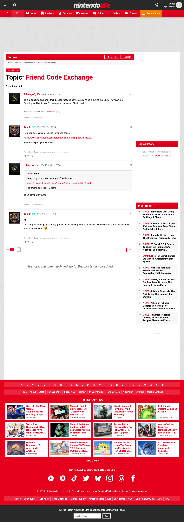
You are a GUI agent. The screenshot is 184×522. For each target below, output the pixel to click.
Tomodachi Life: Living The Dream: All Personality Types (159, 236)
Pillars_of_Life (32, 94)
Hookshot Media (50, 491)
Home (10, 62)
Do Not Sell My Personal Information (131, 491)
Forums (12, 57)
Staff (41, 392)
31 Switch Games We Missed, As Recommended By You (159, 259)
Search (127, 57)
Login (165, 7)
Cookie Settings (155, 392)
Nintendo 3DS (29, 62)
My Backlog (28, 155)
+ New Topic (112, 57)
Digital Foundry (78, 498)
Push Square (34, 152)
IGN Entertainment (76, 491)
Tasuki (27, 127)
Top (24, 392)
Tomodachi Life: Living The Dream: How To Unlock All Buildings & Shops (158, 214)
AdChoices (109, 491)
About (33, 392)
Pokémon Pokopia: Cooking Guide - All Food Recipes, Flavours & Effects (156, 317)
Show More (92, 460)
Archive (140, 392)
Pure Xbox (44, 498)
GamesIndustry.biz (145, 498)
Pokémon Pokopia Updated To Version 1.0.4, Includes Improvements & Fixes (159, 306)
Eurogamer (119, 498)
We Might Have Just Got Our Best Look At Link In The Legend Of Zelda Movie (159, 282)
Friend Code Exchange (59, 77)
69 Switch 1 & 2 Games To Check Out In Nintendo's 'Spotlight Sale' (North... (158, 247)
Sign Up (171, 7)
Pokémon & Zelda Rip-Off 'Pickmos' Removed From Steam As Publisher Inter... (159, 226)
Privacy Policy (96, 392)
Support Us (69, 392)
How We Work (54, 392)
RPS (167, 498)
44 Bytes (99, 491)
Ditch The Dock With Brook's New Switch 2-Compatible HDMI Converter (157, 270)
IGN (109, 498)
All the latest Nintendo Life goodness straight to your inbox (92, 509)
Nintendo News (96, 498)
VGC (130, 498)
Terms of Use (113, 392)
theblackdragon (53, 112)
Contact (82, 392)
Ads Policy (128, 392)
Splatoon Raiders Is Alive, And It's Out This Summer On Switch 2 (159, 294)
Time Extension (60, 498)
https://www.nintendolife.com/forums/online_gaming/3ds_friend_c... (58, 137)
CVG (160, 498)
